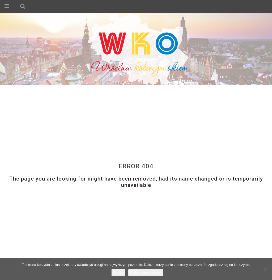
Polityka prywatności (146, 272)
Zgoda (118, 272)
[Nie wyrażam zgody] (265, 269)
